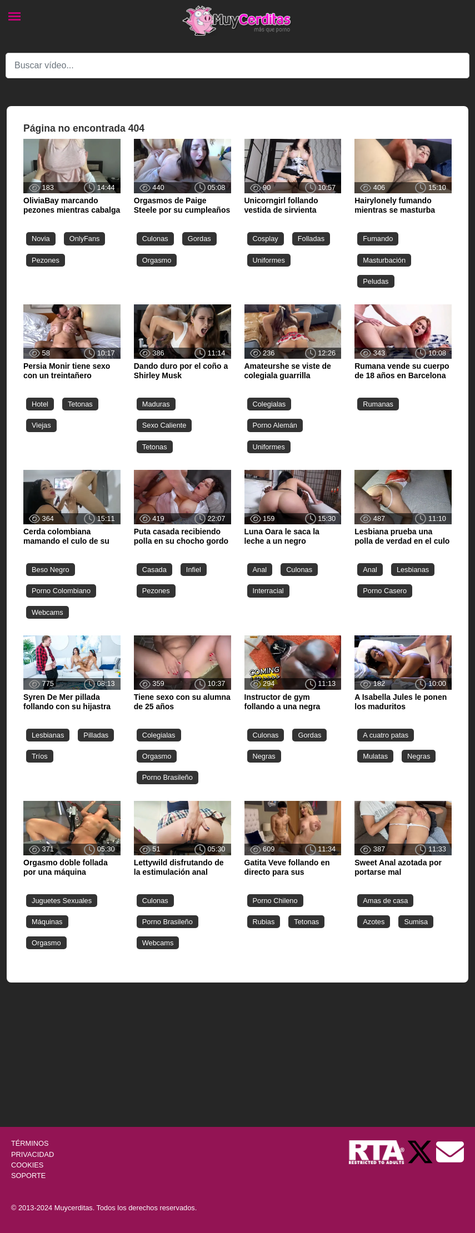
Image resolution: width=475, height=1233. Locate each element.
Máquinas (47, 922)
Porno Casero (385, 591)
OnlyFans (84, 238)
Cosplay (265, 238)
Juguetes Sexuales (62, 900)
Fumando (378, 238)
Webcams (47, 612)
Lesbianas (413, 569)
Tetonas (80, 404)
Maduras (156, 404)
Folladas (311, 238)
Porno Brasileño (167, 777)
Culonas (155, 238)
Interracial (268, 591)
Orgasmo (157, 260)
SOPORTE (28, 1175)
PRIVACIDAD (32, 1154)
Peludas (375, 281)
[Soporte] (450, 1151)
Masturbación (384, 260)
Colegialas (269, 404)
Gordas (199, 238)
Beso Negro (50, 569)
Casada (154, 569)
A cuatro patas (385, 735)
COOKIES (27, 1165)
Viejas (41, 425)
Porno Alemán (275, 425)
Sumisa (416, 922)
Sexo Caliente (164, 425)
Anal (260, 569)
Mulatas (375, 756)
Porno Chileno (275, 900)
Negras (264, 756)
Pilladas (95, 735)
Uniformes (269, 260)
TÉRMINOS (30, 1143)
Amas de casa (385, 900)
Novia (41, 238)
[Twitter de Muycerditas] (421, 1151)
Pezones (45, 260)
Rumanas (378, 404)
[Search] (237, 65)
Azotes (373, 922)
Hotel (40, 404)
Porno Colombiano (61, 591)
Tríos (40, 756)
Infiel (193, 569)
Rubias (264, 922)
